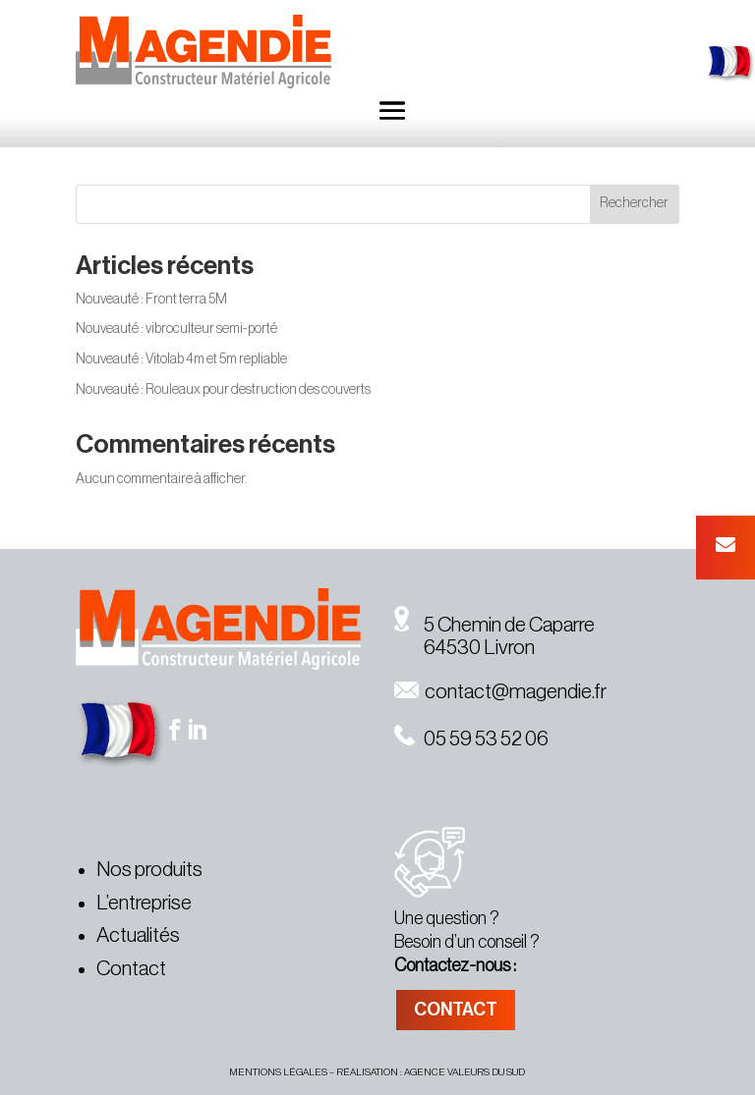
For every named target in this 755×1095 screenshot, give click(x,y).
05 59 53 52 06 (471, 739)
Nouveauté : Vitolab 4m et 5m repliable (181, 359)
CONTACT (455, 1009)
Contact (131, 968)
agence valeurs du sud (464, 1072)
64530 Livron (464, 647)
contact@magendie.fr (500, 692)
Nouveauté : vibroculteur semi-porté (176, 329)
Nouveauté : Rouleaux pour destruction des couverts (223, 390)
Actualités (138, 935)
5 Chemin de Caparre (494, 625)
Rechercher (634, 203)
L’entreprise (144, 903)
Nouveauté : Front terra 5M (151, 299)
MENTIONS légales (278, 1072)
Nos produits (149, 869)
